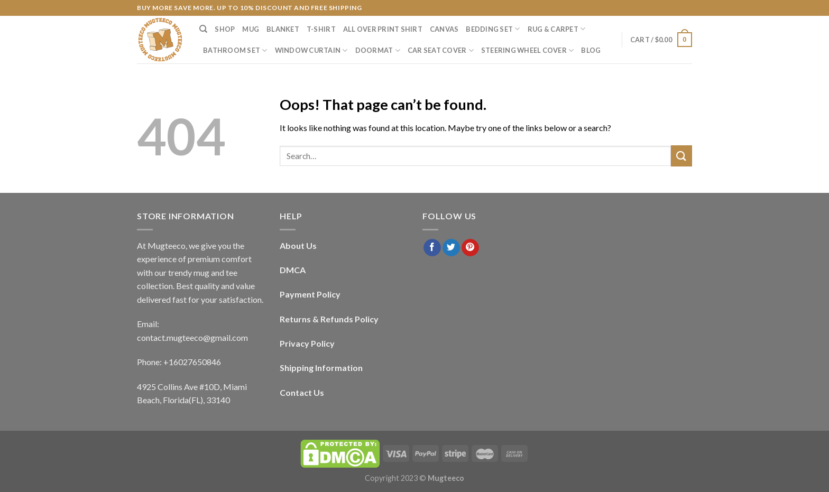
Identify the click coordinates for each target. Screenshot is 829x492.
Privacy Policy (307, 343)
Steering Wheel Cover (527, 50)
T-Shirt (321, 29)
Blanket (282, 29)
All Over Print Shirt (382, 29)
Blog (591, 50)
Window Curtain (311, 50)
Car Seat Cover (441, 50)
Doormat (377, 50)
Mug (250, 29)
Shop (225, 29)
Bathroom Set (235, 50)
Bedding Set (493, 29)
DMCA (293, 270)
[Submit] (681, 155)
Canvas (444, 29)
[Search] (203, 29)
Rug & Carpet (557, 29)
